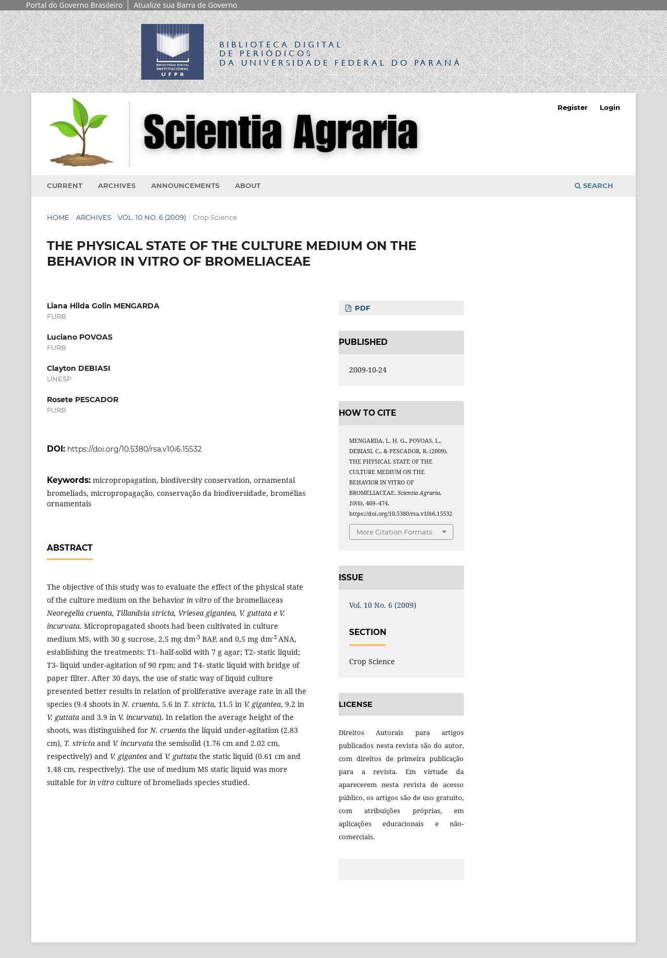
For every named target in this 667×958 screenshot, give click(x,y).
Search (594, 185)
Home (58, 217)
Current (64, 185)
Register (573, 107)
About (248, 185)
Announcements (185, 185)
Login (610, 107)
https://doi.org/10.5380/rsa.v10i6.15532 (134, 449)
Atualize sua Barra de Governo (185, 5)
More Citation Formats (394, 532)
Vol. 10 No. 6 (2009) (152, 217)
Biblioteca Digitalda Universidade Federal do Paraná (340, 53)
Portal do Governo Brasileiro (74, 5)
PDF (361, 308)
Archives (116, 185)
